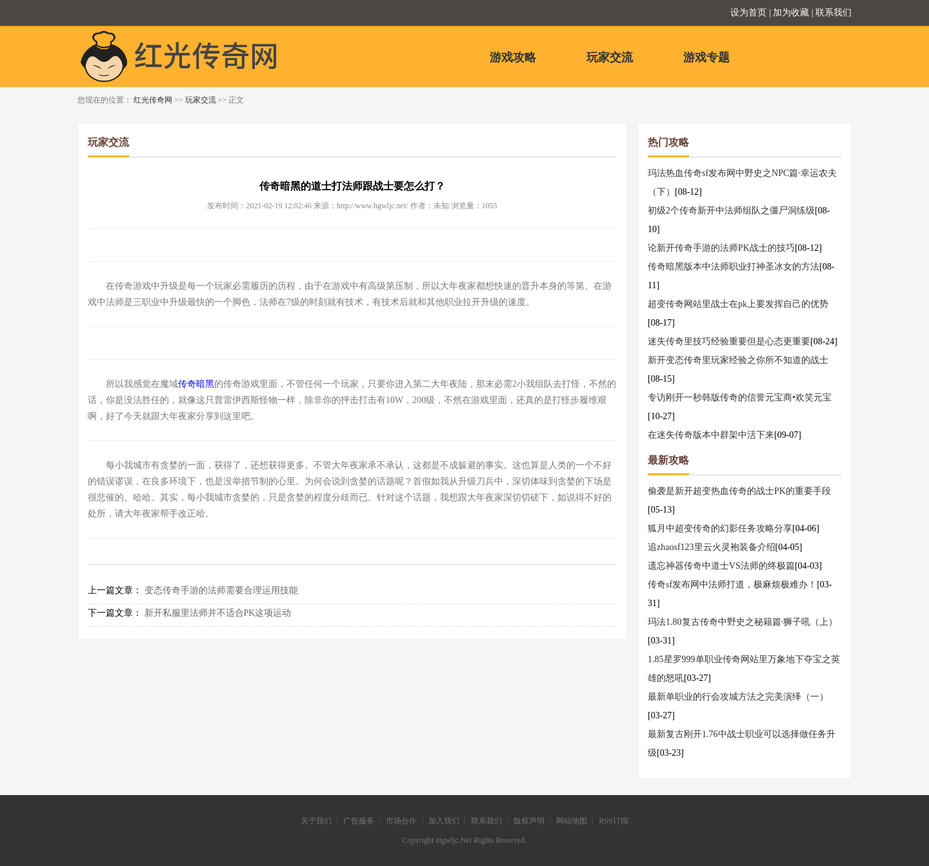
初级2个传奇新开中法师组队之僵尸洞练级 (731, 210)
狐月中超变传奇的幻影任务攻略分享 (720, 528)
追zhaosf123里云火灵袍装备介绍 (711, 547)
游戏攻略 (513, 57)
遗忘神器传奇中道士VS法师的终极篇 (721, 566)
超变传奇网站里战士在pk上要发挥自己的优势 (738, 304)
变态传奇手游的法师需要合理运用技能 (221, 590)
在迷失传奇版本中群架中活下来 (711, 435)
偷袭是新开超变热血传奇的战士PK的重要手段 (739, 491)
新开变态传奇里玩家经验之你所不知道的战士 (738, 360)
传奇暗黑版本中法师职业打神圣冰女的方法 (733, 266)
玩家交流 (609, 57)
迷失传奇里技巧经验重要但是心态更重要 (729, 341)
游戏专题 (706, 57)
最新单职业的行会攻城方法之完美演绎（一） (738, 697)
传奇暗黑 (196, 384)
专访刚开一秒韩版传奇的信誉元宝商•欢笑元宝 (740, 397)
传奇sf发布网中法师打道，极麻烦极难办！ (732, 584)
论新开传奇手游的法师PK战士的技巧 (721, 248)
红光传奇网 (153, 99)
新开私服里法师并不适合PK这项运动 (218, 613)
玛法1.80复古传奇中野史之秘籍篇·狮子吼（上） (742, 622)
